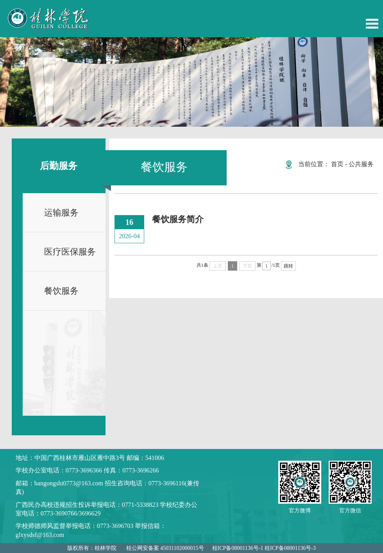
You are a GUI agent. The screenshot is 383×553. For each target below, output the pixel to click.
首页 (337, 164)
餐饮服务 (61, 291)
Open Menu (372, 23)
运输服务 (61, 212)
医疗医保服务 (70, 252)
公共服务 (361, 164)
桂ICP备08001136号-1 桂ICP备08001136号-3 (264, 548)
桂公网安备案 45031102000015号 (165, 548)
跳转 (288, 266)
